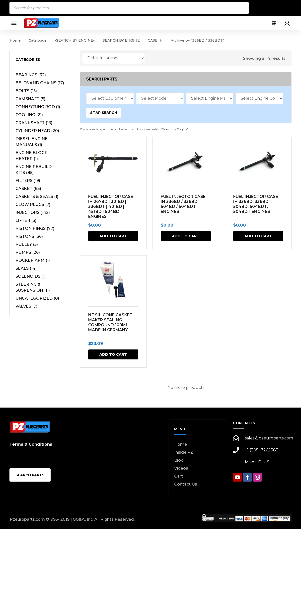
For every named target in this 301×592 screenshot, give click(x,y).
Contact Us (185, 484)
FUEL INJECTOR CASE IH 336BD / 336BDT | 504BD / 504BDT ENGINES (183, 204)
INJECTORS (32, 212)
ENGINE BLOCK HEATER (31, 155)
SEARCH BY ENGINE (121, 40)
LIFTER (25, 220)
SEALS (26, 268)
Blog (179, 460)
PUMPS (27, 252)
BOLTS (26, 90)
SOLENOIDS (30, 276)
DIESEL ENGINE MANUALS (31, 141)
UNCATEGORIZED (37, 298)
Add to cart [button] (113, 236)
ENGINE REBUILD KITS (33, 169)
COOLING (29, 114)
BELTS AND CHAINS (39, 83)
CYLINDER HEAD (37, 130)
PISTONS (29, 236)
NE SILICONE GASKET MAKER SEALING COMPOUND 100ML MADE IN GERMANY (110, 322)
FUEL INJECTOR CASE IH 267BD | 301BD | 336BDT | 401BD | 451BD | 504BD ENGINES (110, 206)
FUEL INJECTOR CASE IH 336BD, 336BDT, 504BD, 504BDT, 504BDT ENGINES (255, 204)
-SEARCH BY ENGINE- (75, 40)
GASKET (28, 188)
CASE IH (155, 40)
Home (15, 40)
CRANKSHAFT (33, 122)
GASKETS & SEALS (36, 196)
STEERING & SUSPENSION (32, 287)
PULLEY (26, 244)
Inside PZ (183, 452)
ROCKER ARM (32, 260)
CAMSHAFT (30, 98)
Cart (178, 476)
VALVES (26, 306)
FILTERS (27, 180)
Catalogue (38, 40)
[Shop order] (113, 58)
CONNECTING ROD (37, 106)
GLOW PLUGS (32, 204)
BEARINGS (30, 75)
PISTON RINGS (34, 228)
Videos (181, 468)
